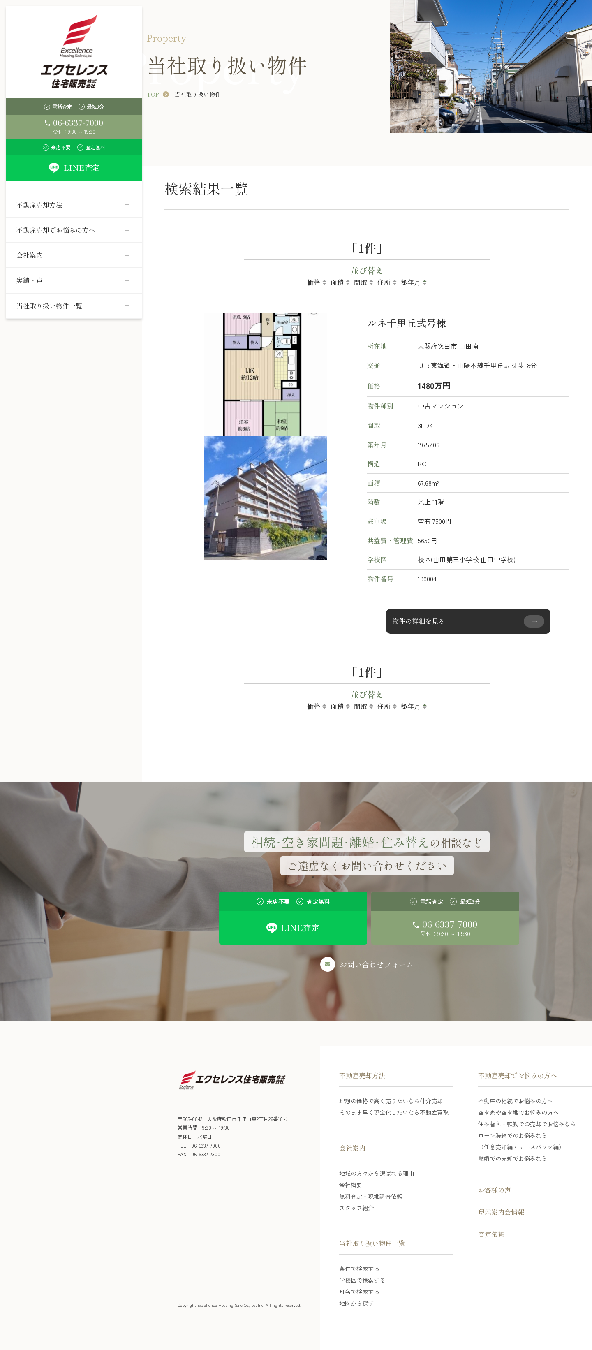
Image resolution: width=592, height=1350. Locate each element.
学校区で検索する (362, 1280)
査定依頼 (491, 1234)
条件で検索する (359, 1268)
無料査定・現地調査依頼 (370, 1196)
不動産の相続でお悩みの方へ (515, 1101)
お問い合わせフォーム (377, 964)
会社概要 (350, 1185)
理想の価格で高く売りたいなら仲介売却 (391, 1101)
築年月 (411, 282)
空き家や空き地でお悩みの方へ (518, 1112)
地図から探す (356, 1303)
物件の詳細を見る (418, 621)
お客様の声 (494, 1190)
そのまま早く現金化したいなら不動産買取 (394, 1112)
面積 (337, 282)
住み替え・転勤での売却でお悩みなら (527, 1124)
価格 (313, 282)
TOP (152, 94)
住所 (384, 282)
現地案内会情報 (501, 1212)
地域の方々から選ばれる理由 (376, 1173)
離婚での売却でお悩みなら (512, 1158)
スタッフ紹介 (356, 1208)
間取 (360, 282)
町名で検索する (359, 1291)
